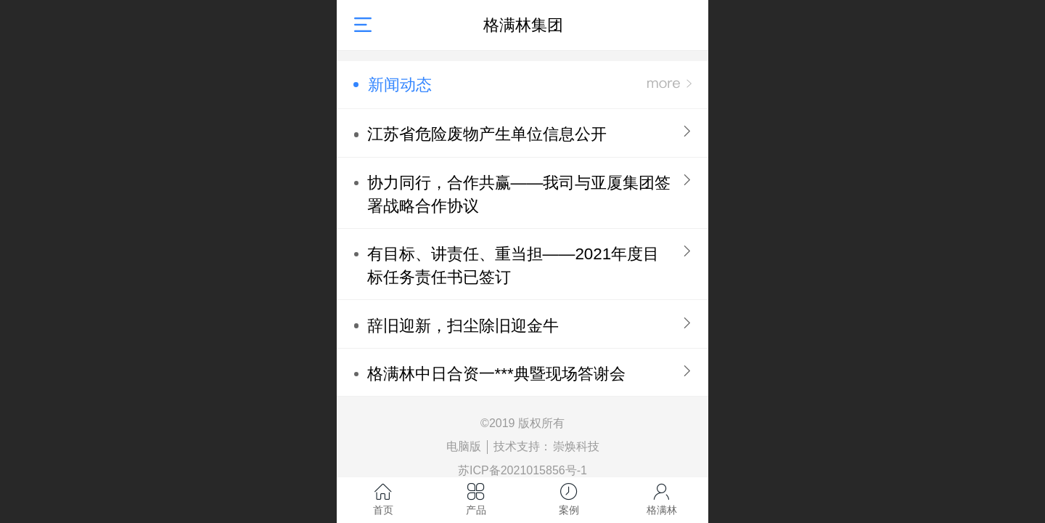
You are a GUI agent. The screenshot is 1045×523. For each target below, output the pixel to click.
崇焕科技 (576, 446)
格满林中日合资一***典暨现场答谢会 (496, 374)
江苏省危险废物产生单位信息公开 (487, 134)
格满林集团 (523, 25)
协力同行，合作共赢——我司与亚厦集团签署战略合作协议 (519, 194)
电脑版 (463, 446)
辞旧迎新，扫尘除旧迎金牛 (463, 326)
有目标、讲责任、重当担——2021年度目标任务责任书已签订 (513, 265)
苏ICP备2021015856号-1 (522, 470)
